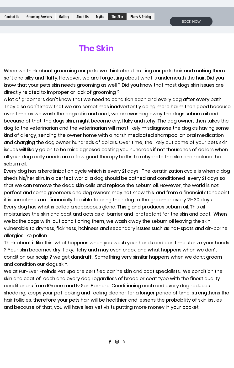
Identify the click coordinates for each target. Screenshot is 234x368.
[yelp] (124, 341)
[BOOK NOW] (191, 21)
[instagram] (117, 341)
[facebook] (109, 341)
